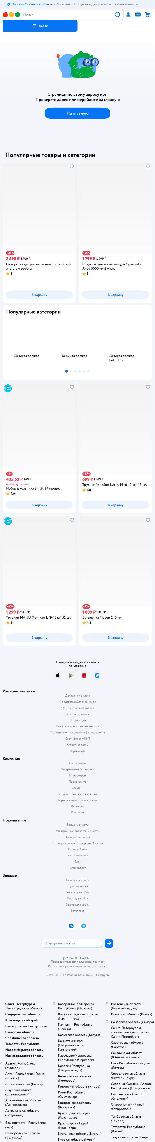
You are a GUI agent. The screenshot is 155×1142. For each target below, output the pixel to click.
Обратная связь (77, 745)
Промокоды (77, 720)
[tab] (30, 343)
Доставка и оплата (77, 695)
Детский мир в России (61, 975)
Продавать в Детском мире (77, 702)
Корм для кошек (77, 886)
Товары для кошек (78, 880)
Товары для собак (77, 892)
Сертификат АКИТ (77, 738)
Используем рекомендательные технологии (77, 966)
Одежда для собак (77, 904)
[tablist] (77, 343)
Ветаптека (77, 911)
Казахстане (85, 975)
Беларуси (102, 975)
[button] (40, 26)
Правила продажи (77, 714)
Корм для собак (77, 898)
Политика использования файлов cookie (77, 732)
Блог (77, 861)
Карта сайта (77, 751)
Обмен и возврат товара (77, 708)
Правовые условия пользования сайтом (77, 962)
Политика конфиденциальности (77, 726)
